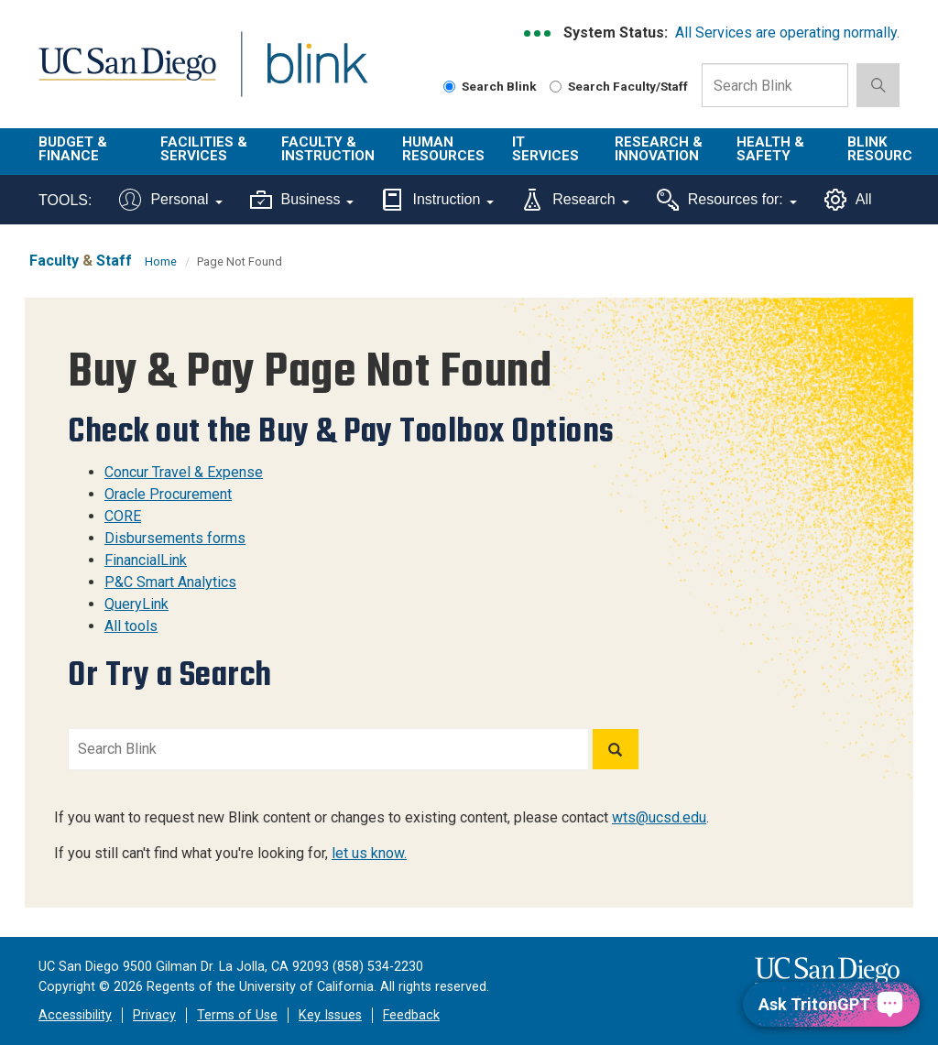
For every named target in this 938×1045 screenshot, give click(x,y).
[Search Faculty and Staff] (556, 87)
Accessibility (75, 1015)
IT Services (545, 149)
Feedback (411, 1015)
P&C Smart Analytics (170, 582)
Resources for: (727, 200)
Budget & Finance (72, 149)
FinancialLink (145, 560)
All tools (131, 626)
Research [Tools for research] (574, 200)
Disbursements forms (174, 538)
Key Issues (330, 1015)
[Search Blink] (449, 87)
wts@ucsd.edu (659, 817)
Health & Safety (770, 149)
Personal (170, 200)
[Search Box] (775, 85)
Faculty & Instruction (328, 149)
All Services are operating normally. (787, 32)
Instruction (437, 200)
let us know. (369, 853)
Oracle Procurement (168, 494)
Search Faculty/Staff (619, 86)
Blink (300, 74)
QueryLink (136, 604)
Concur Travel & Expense (183, 472)
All (848, 200)
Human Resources (443, 149)
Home (161, 261)
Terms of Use (237, 1015)
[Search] (615, 749)
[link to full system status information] (538, 33)
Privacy (154, 1015)
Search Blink (490, 86)
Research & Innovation (659, 149)
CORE (122, 516)
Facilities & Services (203, 149)
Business (302, 200)
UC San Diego (120, 74)
